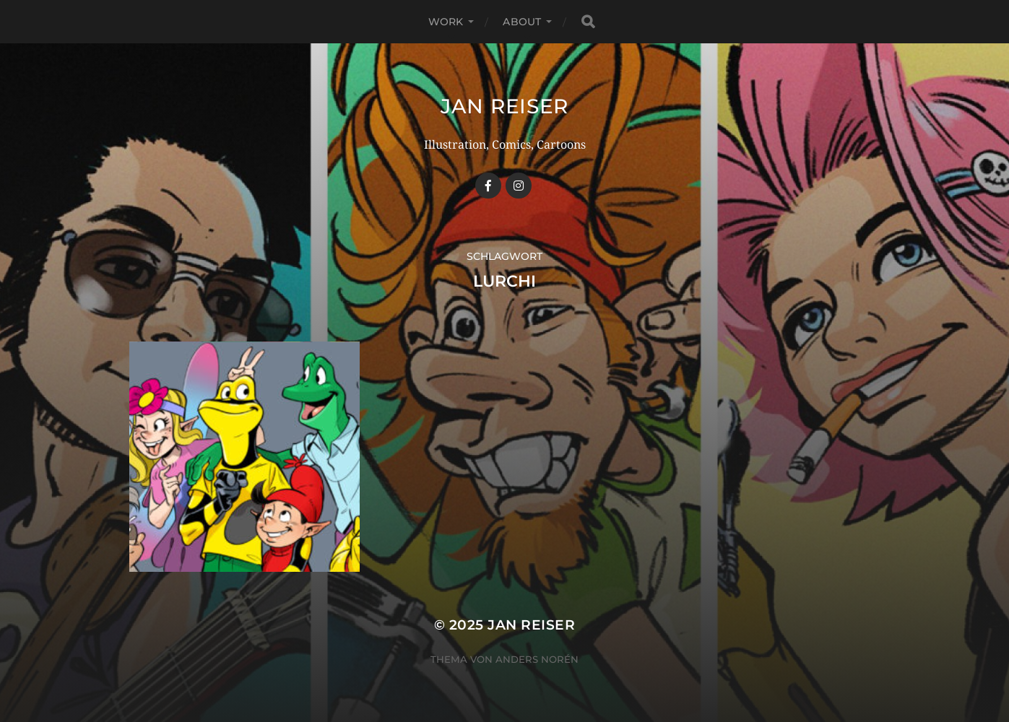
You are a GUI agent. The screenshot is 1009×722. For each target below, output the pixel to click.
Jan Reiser (504, 106)
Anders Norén (537, 659)
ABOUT (522, 21)
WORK (446, 21)
